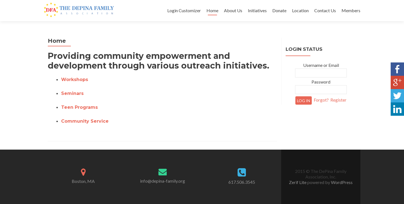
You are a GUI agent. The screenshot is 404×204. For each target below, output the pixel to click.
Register (338, 99)
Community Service (85, 121)
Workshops (74, 79)
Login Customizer (184, 10)
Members (350, 10)
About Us (233, 10)
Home (212, 10)
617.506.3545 (241, 182)
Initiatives (257, 10)
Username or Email (321, 65)
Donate (279, 10)
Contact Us (325, 10)
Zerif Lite (298, 182)
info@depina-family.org (162, 180)
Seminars (72, 93)
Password (320, 81)
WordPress (341, 182)
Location (300, 10)
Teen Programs (79, 107)
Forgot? (321, 99)
